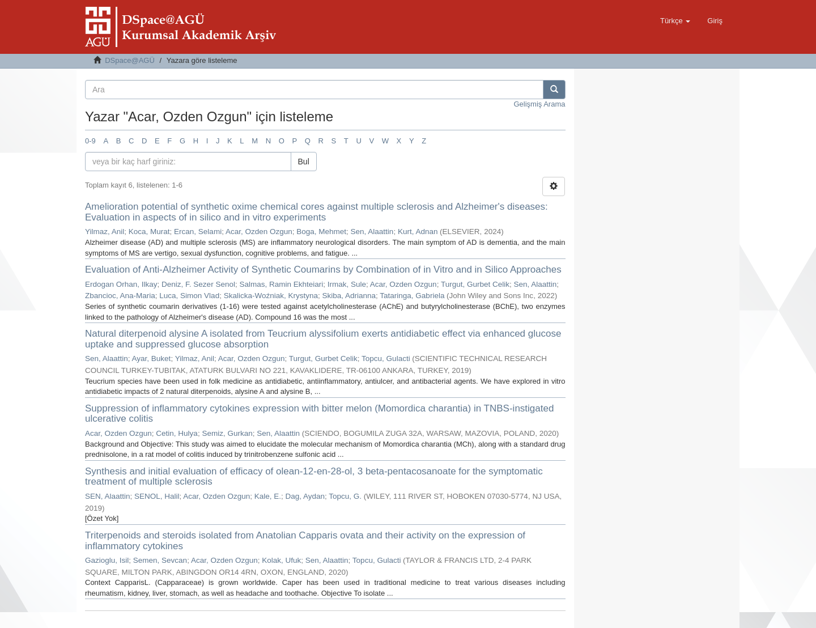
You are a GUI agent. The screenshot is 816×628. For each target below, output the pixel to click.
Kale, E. (267, 496)
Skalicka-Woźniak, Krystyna (271, 295)
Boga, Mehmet (321, 231)
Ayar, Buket (151, 358)
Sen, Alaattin (372, 231)
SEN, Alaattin (107, 496)
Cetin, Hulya (177, 433)
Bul (303, 161)
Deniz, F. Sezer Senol (198, 284)
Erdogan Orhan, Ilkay (121, 284)
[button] (675, 21)
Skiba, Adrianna (349, 295)
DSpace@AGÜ (130, 60)
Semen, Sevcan (160, 560)
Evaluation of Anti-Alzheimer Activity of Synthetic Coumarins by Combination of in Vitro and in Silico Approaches (323, 269)
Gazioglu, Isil (107, 560)
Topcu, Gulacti (386, 358)
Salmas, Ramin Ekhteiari (281, 284)
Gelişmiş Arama (539, 104)
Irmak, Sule (347, 284)
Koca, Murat (149, 231)
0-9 (90, 141)
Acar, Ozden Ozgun (259, 231)
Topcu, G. (345, 496)
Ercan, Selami (198, 231)
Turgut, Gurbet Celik (475, 284)
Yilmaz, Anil (104, 231)
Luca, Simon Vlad (189, 295)
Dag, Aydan (305, 496)
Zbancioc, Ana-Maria (120, 295)
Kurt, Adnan (418, 231)
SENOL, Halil (157, 496)
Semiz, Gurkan (227, 433)
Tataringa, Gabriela (412, 295)
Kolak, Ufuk (281, 560)
